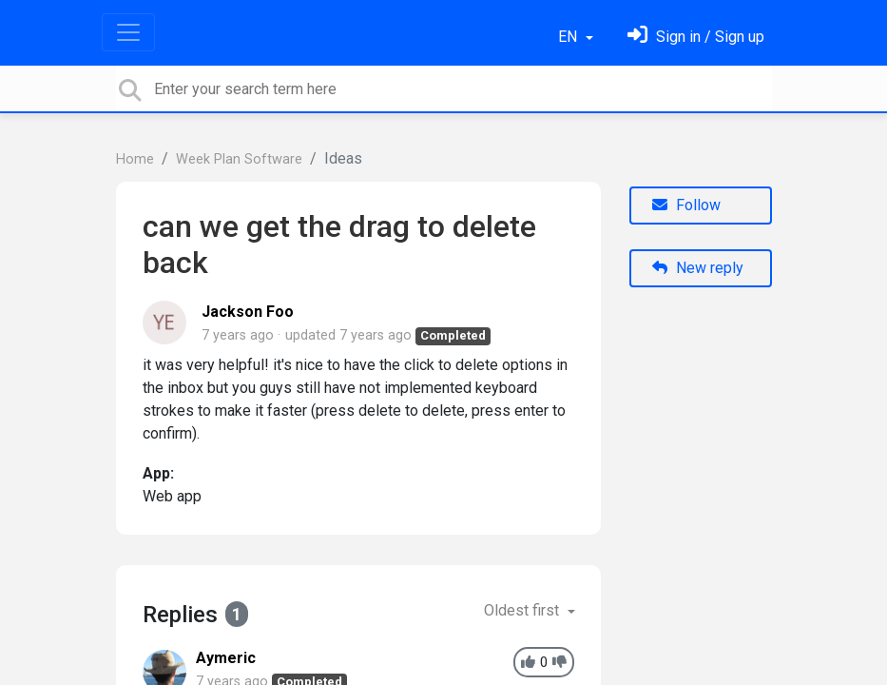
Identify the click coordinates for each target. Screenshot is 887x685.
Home (135, 159)
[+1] (528, 663)
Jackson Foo (248, 312)
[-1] (559, 663)
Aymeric (226, 658)
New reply (697, 268)
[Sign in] (696, 36)
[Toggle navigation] (128, 32)
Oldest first (523, 610)
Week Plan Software (239, 159)
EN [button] (569, 37)
